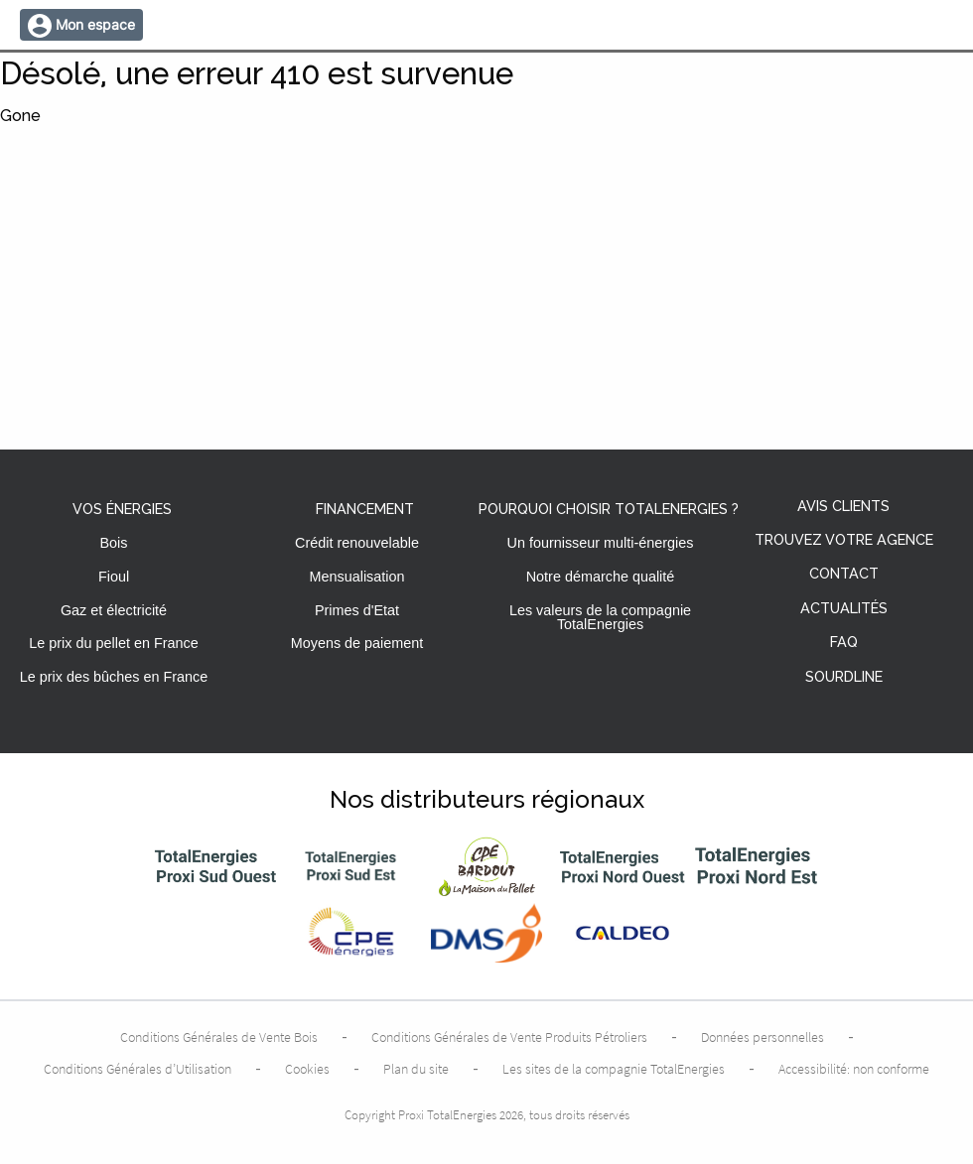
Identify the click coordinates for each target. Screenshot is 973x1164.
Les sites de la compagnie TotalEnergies (613, 1069)
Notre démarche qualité (600, 576)
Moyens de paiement (357, 643)
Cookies (307, 1069)
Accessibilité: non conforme (853, 1069)
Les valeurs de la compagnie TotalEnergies (600, 617)
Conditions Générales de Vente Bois (219, 1037)
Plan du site (416, 1069)
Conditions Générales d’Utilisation (137, 1069)
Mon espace (95, 24)
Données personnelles (762, 1037)
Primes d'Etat (357, 610)
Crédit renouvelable (357, 543)
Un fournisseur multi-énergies (600, 543)
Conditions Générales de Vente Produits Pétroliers (509, 1037)
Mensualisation (357, 576)
